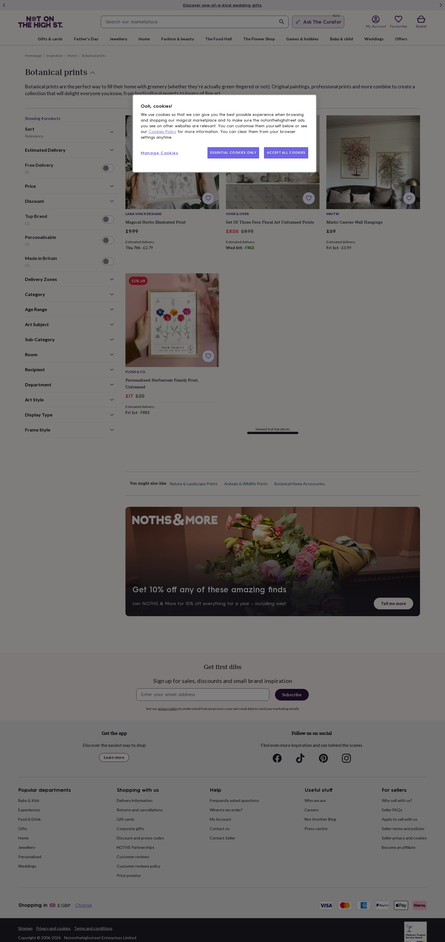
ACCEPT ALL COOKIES (286, 153)
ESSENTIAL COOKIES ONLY (233, 153)
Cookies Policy (162, 132)
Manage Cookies (159, 153)
